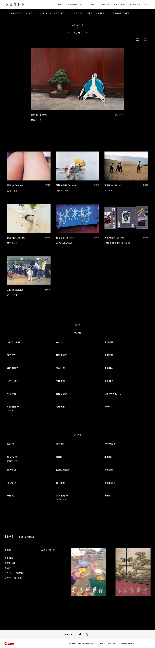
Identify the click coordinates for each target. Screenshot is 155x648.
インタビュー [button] (135, 4)
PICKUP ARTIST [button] (53, 13)
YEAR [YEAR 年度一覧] (29, 13)
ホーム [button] (60, 4)
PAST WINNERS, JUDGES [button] (88, 13)
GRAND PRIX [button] (121, 13)
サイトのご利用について (109, 643)
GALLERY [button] (15, 13)
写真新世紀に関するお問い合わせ (80, 643)
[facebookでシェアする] (80, 634)
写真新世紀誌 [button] (119, 4)
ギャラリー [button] (104, 4)
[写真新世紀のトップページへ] (15, 4)
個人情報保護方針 (127, 643)
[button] (147, 4)
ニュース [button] (92, 4)
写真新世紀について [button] (76, 4)
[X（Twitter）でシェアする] (87, 634)
